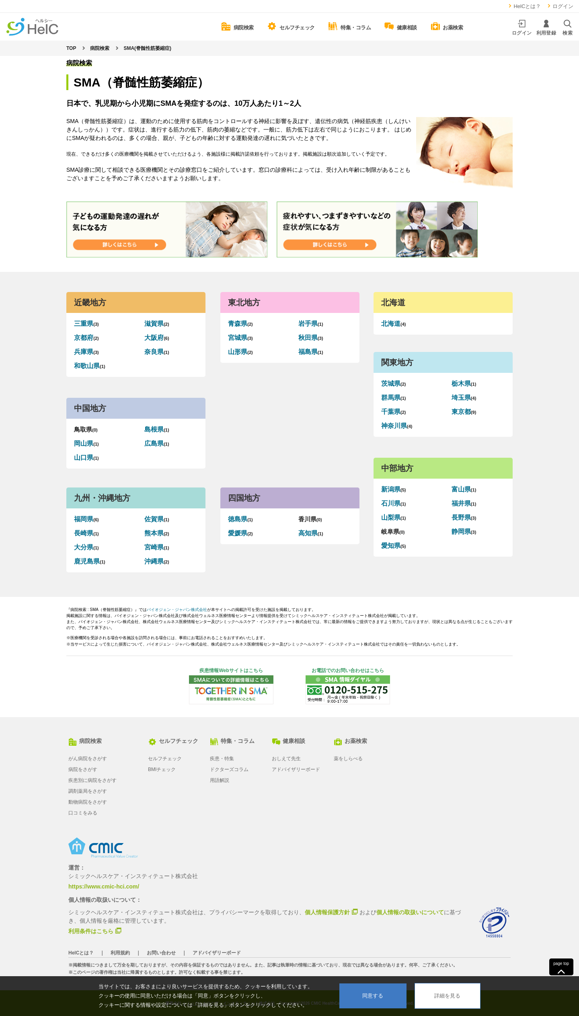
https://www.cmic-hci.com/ (103, 886)
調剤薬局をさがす (87, 791)
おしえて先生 (286, 758)
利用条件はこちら (90, 931)
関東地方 (397, 362)
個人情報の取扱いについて (410, 912)
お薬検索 (350, 741)
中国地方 (90, 408)
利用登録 (546, 27)
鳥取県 (85, 429)
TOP (71, 48)
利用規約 (120, 953)
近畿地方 (90, 302)
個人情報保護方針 (327, 912)
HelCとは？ (524, 6)
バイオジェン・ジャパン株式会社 (177, 609)
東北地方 (244, 302)
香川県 (310, 519)
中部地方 (397, 468)
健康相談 (288, 741)
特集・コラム (232, 741)
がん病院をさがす (87, 758)
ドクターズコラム (229, 769)
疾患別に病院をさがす (92, 780)
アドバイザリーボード (296, 769)
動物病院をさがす (87, 802)
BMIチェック (162, 769)
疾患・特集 (222, 758)
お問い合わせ (161, 953)
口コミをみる (82, 813)
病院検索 (99, 48)
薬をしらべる (348, 758)
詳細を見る (447, 996)
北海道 (393, 302)
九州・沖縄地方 (102, 498)
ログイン (559, 6)
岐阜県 (392, 532)
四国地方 (244, 498)
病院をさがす (82, 769)
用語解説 (219, 780)
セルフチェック (173, 741)
